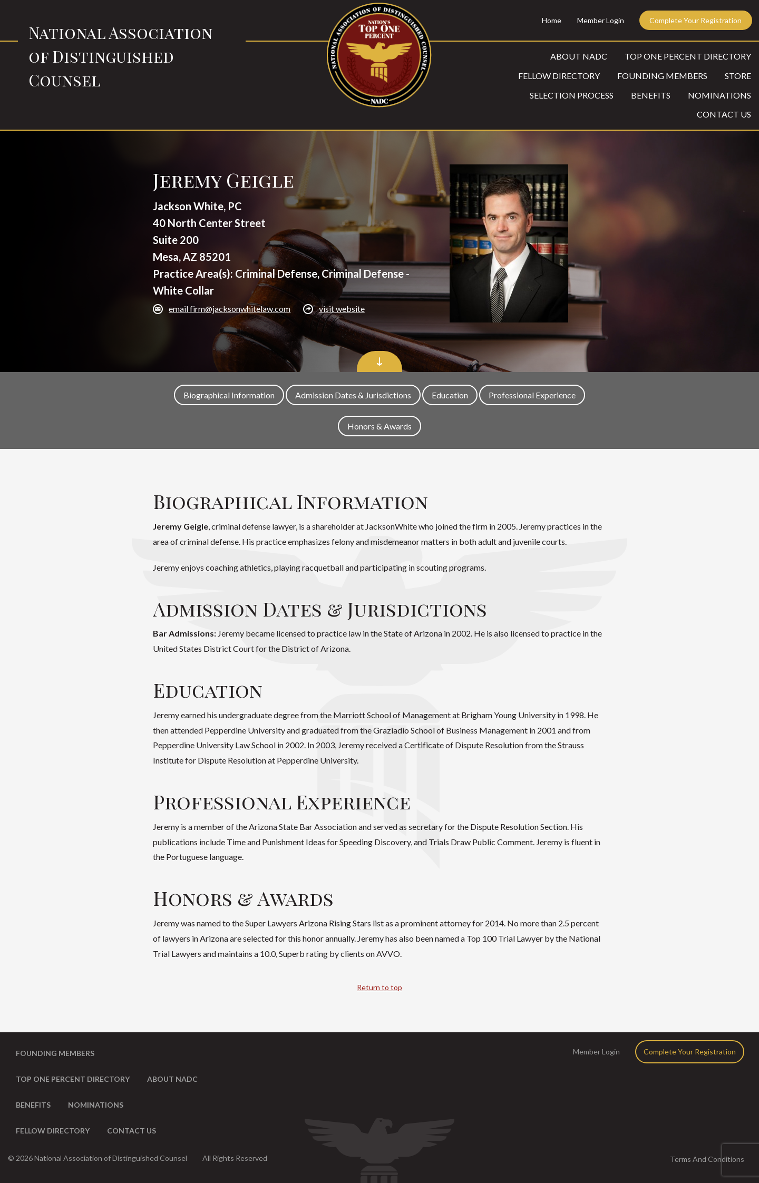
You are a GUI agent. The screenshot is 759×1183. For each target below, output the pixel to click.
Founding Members (662, 76)
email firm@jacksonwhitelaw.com (229, 308)
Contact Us (724, 114)
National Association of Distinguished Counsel (120, 56)
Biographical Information (229, 395)
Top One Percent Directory (688, 56)
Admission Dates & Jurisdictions (353, 395)
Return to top (379, 987)
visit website (342, 308)
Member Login (600, 20)
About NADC (578, 56)
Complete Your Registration (695, 20)
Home (551, 20)
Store (738, 76)
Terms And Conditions (707, 1159)
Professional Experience (532, 395)
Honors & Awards (379, 426)
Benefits (650, 95)
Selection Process (572, 95)
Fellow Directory (559, 76)
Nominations (719, 95)
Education (450, 395)
